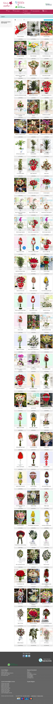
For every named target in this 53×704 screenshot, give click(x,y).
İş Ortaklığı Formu (30, 677)
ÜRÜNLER (25, 11)
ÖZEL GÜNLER (16, 11)
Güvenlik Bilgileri (30, 675)
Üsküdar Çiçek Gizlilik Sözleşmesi (7, 672)
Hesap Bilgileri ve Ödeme (31, 674)
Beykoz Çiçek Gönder (5, 686)
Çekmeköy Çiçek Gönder (5, 688)
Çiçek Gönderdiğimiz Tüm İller (6, 692)
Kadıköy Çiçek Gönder (5, 689)
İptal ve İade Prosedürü (5, 674)
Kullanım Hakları (40, 695)
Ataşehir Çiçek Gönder (5, 684)
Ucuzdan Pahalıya (18, 19)
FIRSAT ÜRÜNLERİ (26, 13)
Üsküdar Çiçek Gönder (5, 691)
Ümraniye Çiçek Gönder (5, 690)
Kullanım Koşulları (4, 671)
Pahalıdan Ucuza (27, 19)
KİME (8, 11)
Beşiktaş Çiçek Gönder (5, 685)
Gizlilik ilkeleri (33, 695)
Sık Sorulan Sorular (4, 675)
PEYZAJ (45, 11)
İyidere (3, 16)
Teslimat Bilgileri (30, 676)
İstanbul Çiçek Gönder (5, 683)
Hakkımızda (29, 672)
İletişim (28, 671)
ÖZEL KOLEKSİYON (35, 11)
